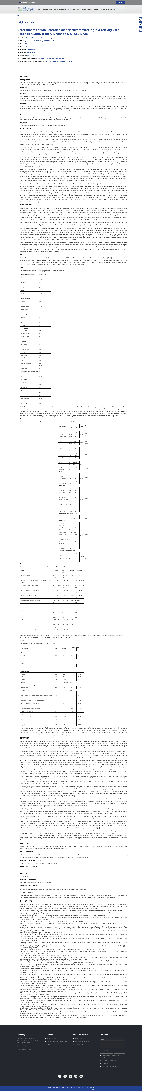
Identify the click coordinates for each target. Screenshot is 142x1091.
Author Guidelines (52, 1038)
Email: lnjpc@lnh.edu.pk (109, 1066)
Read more (21, 1046)
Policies (120, 9)
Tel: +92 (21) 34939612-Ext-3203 (111, 1060)
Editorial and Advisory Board (57, 9)
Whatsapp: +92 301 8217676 (110, 1063)
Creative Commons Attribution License (58, 61)
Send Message (104, 1050)
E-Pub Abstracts (87, 9)
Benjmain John (54, 38)
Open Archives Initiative (82, 1041)
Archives (112, 9)
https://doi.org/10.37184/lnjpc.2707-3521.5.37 (39, 41)
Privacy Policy (79, 1044)
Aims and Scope (43, 9)
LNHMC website (80, 1038)
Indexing (95, 9)
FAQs (48, 1044)
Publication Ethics (104, 9)
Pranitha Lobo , (43, 38)
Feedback (120, 2)
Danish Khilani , (31, 38)
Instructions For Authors (74, 9)
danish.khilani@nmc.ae (55, 58)
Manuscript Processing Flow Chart (57, 1041)
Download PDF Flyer (27, 1049)
